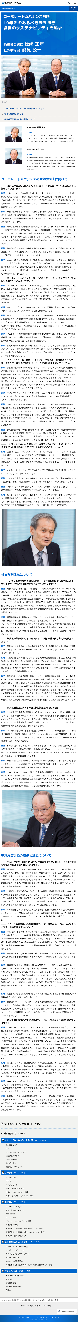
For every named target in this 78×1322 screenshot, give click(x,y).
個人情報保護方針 (42, 1317)
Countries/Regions (66, 1311)
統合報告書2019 (8, 8)
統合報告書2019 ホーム (29, 1300)
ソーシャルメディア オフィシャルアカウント (38, 1306)
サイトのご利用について (27, 1317)
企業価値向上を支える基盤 (23, 1241)
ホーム (3, 1300)
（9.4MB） (23, 1124)
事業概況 (15, 1201)
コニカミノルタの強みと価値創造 (26, 1140)
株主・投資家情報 (13, 1300)
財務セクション (18, 1271)
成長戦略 (15, 1172)
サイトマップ (54, 1317)
